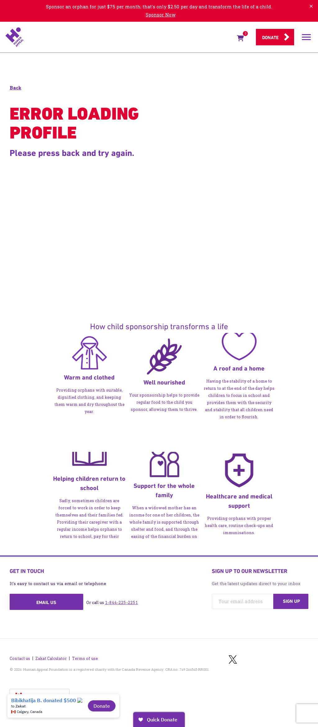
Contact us (20, 658)
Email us (46, 602)
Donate (270, 37)
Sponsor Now (160, 15)
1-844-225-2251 (121, 602)
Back (15, 88)
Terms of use (85, 658)
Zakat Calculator (51, 658)
